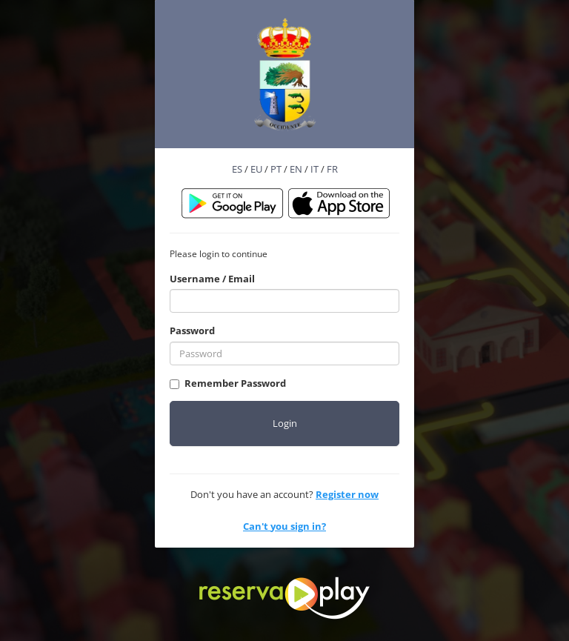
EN (296, 169)
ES (237, 169)
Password (192, 330)
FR (332, 169)
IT (314, 169)
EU (256, 169)
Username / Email (212, 278)
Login (285, 423)
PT (276, 169)
